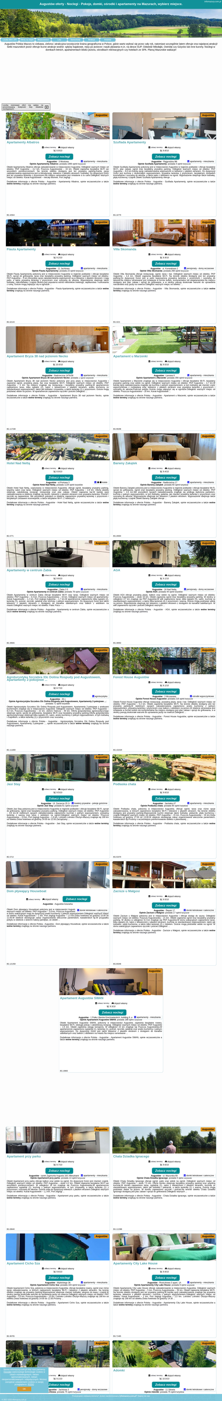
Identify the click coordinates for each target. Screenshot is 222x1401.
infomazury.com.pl (212, 1)
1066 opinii (72, 189)
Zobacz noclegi (59, 182)
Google (7, 1372)
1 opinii (82, 403)
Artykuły (107, 40)
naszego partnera (47, 209)
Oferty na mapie (27, 40)
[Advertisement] (111, 77)
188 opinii (129, 1045)
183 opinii (72, 1310)
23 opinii (71, 296)
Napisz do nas (144, 1396)
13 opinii (73, 1203)
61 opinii (66, 831)
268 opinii (175, 296)
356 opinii (179, 403)
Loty (59, 40)
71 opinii (57, 729)
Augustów (101, 115)
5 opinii (180, 1203)
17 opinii (177, 938)
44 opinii (170, 617)
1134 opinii (69, 510)
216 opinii (180, 724)
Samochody (75, 40)
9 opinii (183, 1310)
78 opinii (76, 617)
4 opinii (179, 189)
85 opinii (176, 831)
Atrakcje (91, 40)
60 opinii (176, 510)
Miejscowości (43, 40)
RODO (31, 1384)
